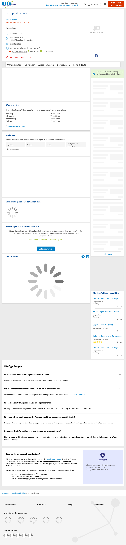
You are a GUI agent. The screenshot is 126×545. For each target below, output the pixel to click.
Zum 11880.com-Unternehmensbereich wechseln (62, 5)
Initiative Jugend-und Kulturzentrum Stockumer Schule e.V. (107, 336)
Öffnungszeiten (14, 64)
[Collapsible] (120, 374)
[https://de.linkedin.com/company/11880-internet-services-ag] (24, 535)
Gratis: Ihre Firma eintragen (116, 4)
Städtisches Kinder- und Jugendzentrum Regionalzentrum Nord (107, 347)
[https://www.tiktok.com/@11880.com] (18, 535)
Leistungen (30, 64)
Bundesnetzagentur (54, 459)
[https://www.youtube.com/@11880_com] (30, 535)
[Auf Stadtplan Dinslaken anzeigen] (87, 256)
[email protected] (79, 394)
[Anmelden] (94, 4)
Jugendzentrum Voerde (103, 324)
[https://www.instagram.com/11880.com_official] (12, 535)
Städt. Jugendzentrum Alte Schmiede (107, 311)
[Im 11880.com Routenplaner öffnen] (83, 256)
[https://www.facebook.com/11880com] (6, 535)
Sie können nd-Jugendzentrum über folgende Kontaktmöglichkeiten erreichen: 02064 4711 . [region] (45, 394)
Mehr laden (107, 254)
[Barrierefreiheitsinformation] (102, 4)
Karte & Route (79, 64)
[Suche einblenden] (86, 4)
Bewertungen (63, 64)
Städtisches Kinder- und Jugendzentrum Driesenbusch (107, 298)
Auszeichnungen (46, 64)
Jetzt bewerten (45, 249)
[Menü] (106, 4)
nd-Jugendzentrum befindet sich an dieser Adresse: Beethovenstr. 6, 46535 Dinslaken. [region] (36, 380)
